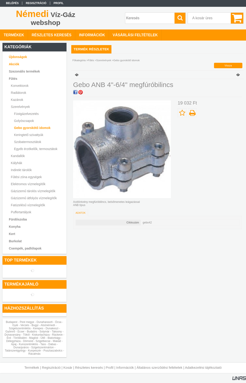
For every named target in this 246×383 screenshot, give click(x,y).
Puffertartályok (21, 212)
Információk (125, 367)
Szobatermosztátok (27, 142)
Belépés (12, 3)
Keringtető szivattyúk (28, 135)
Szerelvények (103, 60)
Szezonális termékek (24, 71)
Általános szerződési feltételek (159, 367)
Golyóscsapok (24, 121)
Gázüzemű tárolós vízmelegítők (33, 191)
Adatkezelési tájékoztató (203, 367)
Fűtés (91, 60)
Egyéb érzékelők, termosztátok (35, 149)
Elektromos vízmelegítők (28, 184)
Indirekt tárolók (21, 170)
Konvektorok (20, 85)
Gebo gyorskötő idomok (32, 128)
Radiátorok (18, 93)
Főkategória (79, 60)
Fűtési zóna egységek (26, 177)
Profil (109, 367)
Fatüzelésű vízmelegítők (28, 205)
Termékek (31, 367)
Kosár (67, 367)
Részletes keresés (89, 367)
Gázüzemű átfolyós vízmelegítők (34, 198)
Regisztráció (51, 367)
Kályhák (16, 163)
